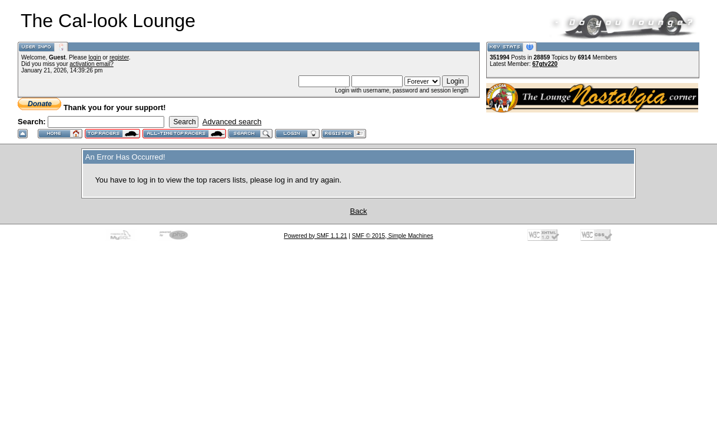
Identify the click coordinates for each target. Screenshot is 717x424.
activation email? (91, 64)
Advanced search (232, 121)
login (94, 57)
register (119, 57)
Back (358, 211)
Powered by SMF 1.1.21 (315, 236)
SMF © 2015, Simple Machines (392, 236)
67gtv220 (544, 64)
